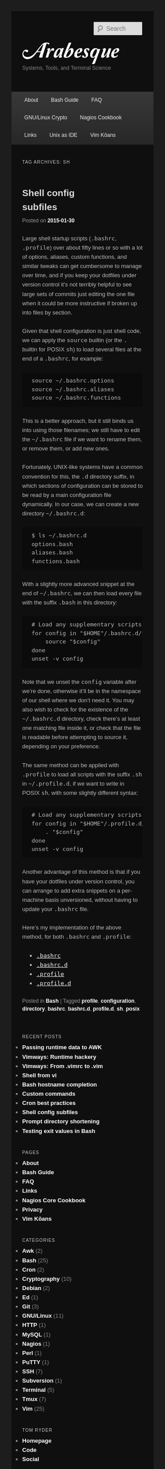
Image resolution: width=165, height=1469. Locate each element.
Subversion (38, 1380)
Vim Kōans (103, 135)
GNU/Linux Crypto (45, 117)
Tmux (30, 1399)
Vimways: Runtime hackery (59, 1057)
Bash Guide (65, 100)
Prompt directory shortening (61, 1121)
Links (30, 135)
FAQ (97, 100)
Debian (31, 1288)
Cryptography (41, 1279)
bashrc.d (79, 1009)
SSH (28, 1371)
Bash (52, 1001)
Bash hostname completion (59, 1084)
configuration (118, 1001)
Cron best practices (49, 1103)
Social (30, 1459)
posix (132, 1009)
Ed (26, 1297)
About (31, 100)
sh (120, 1009)
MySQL (32, 1334)
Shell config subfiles (50, 1112)
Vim (27, 1408)
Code (29, 1450)
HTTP (29, 1325)
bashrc (56, 1009)
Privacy (32, 1209)
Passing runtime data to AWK (62, 1047)
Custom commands (49, 1093)
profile (90, 1001)
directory (33, 1009)
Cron (29, 1269)
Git (26, 1306)
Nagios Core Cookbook (54, 1200)
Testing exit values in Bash (58, 1131)
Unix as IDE (63, 135)
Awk (28, 1250)
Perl (27, 1353)
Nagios (31, 1343)
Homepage (36, 1440)
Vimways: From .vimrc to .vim (62, 1066)
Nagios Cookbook (101, 117)
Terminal (34, 1390)
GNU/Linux (37, 1315)
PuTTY (31, 1362)
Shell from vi (39, 1075)
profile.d (103, 1009)
